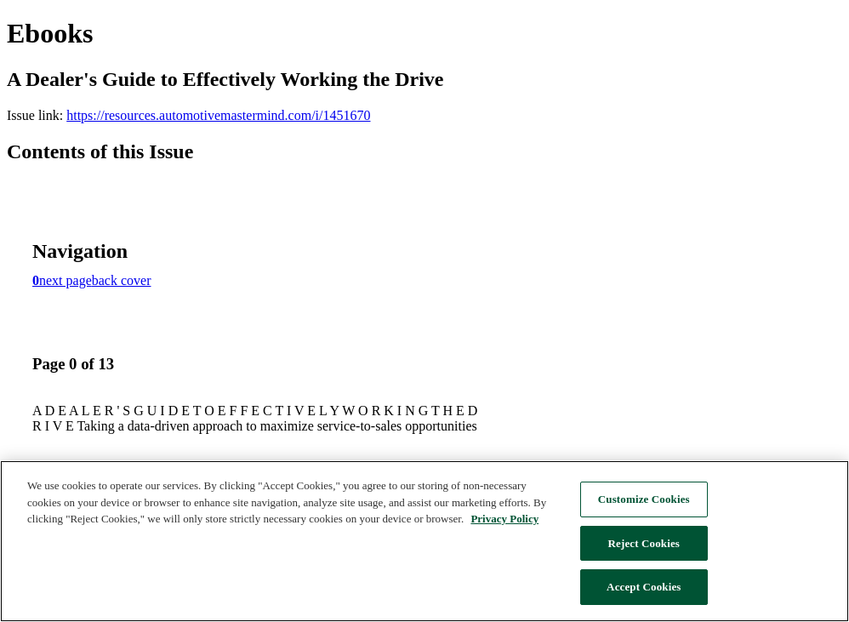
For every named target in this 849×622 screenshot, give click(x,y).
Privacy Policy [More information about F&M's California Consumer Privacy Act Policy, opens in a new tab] (504, 518)
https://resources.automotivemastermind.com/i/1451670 (218, 115)
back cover (121, 280)
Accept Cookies (644, 586)
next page (65, 280)
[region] (424, 541)
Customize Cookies (644, 499)
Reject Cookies (644, 543)
